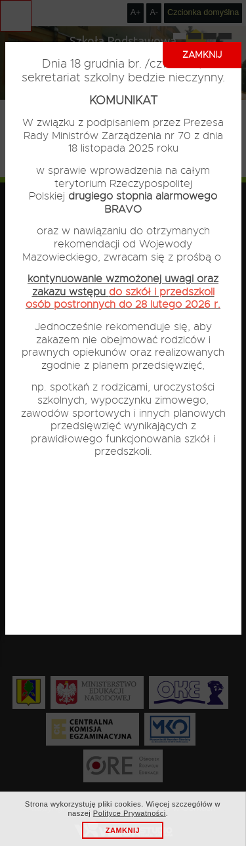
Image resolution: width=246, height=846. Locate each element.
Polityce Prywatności (129, 813)
